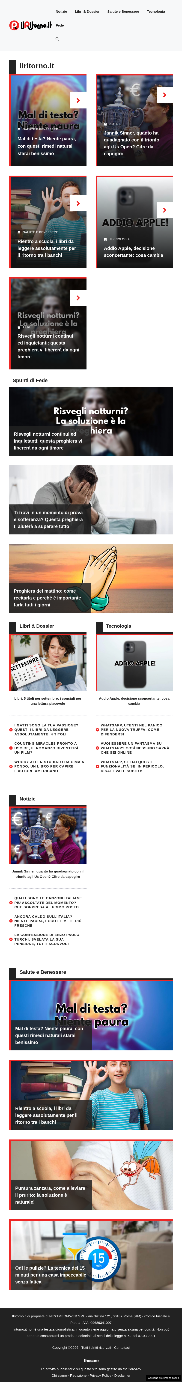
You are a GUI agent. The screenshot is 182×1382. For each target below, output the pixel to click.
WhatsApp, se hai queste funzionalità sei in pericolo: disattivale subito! (132, 766)
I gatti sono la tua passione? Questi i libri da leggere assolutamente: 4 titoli (46, 729)
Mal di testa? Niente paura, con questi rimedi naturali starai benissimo (47, 146)
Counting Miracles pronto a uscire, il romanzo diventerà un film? (47, 747)
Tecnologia (156, 11)
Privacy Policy (100, 1375)
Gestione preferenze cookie (163, 1377)
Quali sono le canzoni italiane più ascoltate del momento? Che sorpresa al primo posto (48, 902)
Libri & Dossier (87, 11)
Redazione (78, 1375)
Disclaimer (122, 1375)
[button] (57, 39)
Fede (60, 25)
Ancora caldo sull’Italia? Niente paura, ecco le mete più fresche (48, 920)
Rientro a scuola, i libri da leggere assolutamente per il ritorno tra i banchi (47, 248)
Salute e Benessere (123, 11)
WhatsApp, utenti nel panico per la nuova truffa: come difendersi (132, 729)
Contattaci (122, 1347)
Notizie (61, 11)
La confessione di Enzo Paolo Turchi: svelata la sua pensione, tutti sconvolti (47, 939)
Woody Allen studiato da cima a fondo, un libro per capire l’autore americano (49, 766)
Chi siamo (59, 1375)
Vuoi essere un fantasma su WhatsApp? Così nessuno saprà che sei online (135, 747)
